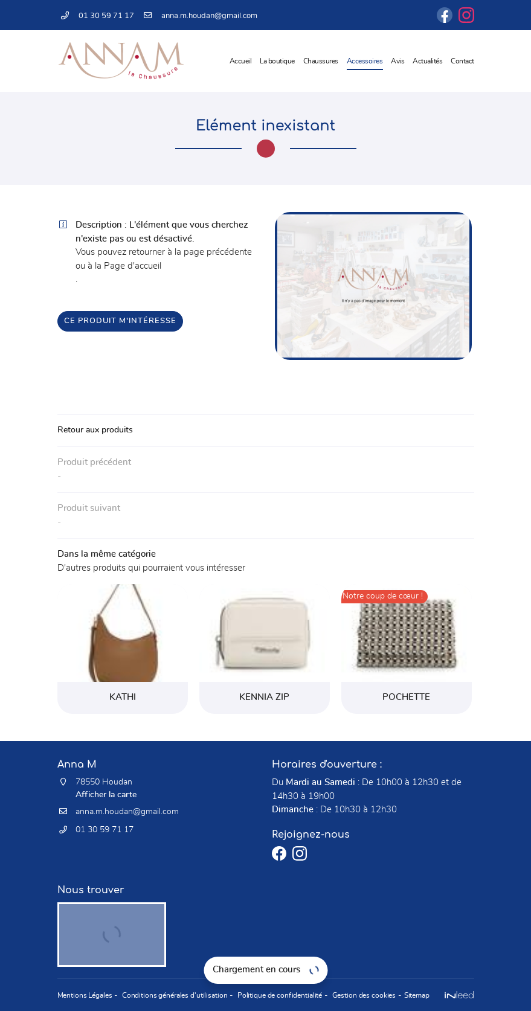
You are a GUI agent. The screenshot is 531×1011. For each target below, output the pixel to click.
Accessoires (365, 61)
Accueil (241, 61)
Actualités (427, 61)
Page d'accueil (132, 266)
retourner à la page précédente (190, 252)
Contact (462, 61)
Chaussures (320, 61)
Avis (397, 61)
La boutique (277, 61)
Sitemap (413, 995)
